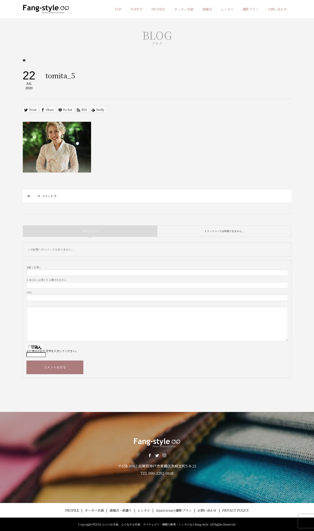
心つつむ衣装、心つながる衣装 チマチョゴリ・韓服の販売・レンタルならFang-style (155, 524)
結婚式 (207, 9)
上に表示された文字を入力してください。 (52, 351)
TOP (118, 9)
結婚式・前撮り (121, 510)
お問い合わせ (277, 9)
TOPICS (136, 9)
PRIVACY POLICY (235, 510)
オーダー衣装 (183, 9)
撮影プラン (251, 9)
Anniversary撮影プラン (174, 510)
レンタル (227, 9)
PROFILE (158, 9)
